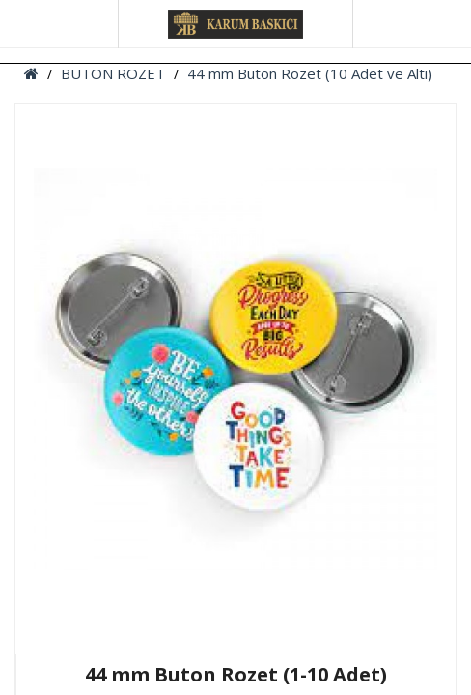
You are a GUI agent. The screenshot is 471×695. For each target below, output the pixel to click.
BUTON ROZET (113, 73)
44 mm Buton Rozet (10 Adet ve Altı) (309, 73)
